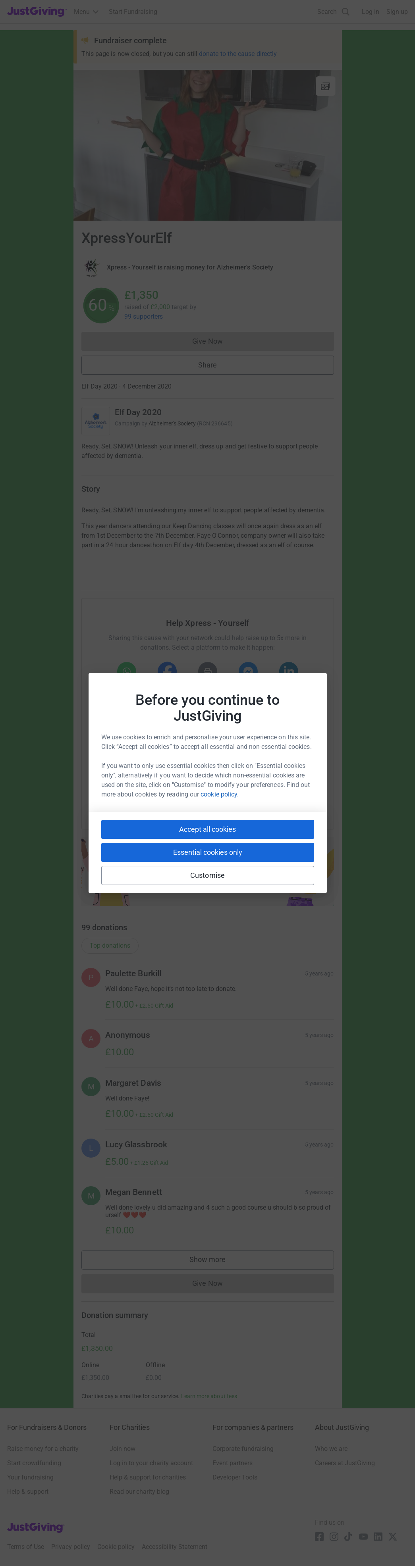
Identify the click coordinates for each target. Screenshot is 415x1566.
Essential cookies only (207, 852)
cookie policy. (220, 794)
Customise (207, 875)
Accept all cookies (207, 829)
